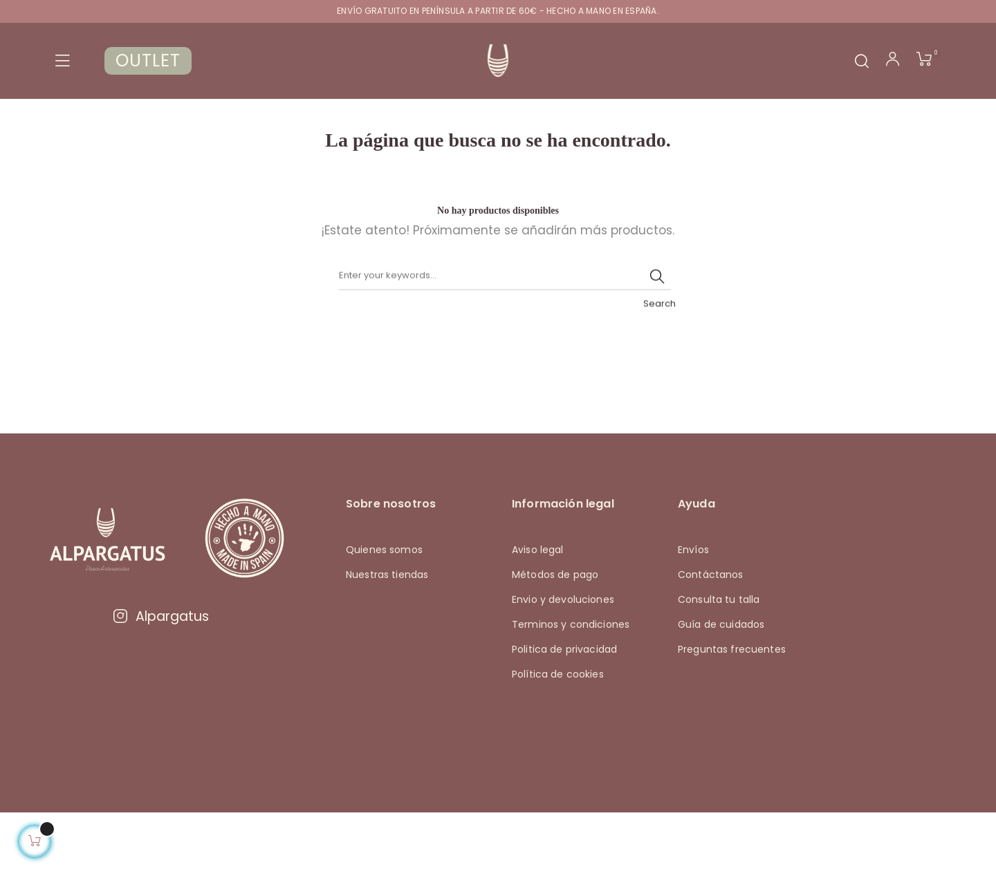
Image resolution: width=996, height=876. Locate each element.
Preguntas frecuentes (732, 713)
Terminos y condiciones (570, 688)
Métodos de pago (555, 638)
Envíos (693, 613)
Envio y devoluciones (563, 663)
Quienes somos (384, 613)
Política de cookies (558, 738)
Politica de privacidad (564, 713)
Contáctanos (711, 638)
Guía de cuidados (721, 688)
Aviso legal (538, 613)
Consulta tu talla (718, 663)
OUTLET (148, 60)
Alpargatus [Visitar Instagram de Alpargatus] (160, 680)
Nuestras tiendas (387, 638)
